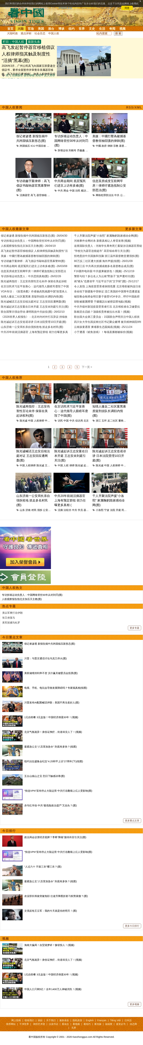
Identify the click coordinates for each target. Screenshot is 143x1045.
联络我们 (29, 1020)
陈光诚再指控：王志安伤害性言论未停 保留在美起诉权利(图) (33, 411)
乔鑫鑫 (81, 150)
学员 (80, 510)
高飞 (8, 75)
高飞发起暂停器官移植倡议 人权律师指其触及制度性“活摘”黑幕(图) (28, 54)
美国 (41, 28)
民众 (124, 510)
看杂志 (65, 1024)
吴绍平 (39, 75)
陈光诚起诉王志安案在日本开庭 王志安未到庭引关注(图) (71, 456)
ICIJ (33, 145)
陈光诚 (23, 420)
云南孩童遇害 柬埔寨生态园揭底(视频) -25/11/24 (103, 327)
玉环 (104, 420)
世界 (82, 28)
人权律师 (39, 420)
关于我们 (51, 1020)
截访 (83, 190)
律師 (110, 145)
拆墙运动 (63, 150)
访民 (77, 190)
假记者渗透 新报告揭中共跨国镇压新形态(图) (49, 643)
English (90, 1020)
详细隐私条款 (65, 8)
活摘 (60, 510)
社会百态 (39, 33)
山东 (22, 510)
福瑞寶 (108, 1024)
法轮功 (67, 510)
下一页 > (87, 367)
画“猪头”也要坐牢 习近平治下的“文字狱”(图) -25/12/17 (106, 281)
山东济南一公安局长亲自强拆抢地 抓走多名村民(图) (33, 500)
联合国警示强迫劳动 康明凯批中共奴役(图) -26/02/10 (33, 311)
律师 (72, 465)
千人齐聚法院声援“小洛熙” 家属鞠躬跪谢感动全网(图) (108, 500)
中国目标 (41, 145)
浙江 (98, 420)
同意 (127, 8)
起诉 (86, 465)
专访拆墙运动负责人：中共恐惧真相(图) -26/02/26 (31, 276)
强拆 (39, 510)
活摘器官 (17, 75)
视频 (122, 28)
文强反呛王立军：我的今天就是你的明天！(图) (50, 910)
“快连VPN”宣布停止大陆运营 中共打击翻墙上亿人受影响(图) (58, 790)
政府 (104, 145)
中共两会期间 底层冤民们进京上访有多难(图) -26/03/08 (34, 266)
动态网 (133, 1024)
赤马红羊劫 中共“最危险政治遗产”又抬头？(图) (50, 805)
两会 (66, 190)
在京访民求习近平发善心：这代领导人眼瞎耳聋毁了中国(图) (71, 411)
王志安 (48, 465)
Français (101, 1020)
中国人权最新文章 (15, 229)
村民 (34, 510)
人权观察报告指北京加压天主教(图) (22, 599)
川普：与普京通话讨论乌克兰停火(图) (45, 658)
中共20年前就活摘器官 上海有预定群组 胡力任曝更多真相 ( (70, 500)
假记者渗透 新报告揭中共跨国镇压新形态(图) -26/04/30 (34, 235)
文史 (92, 28)
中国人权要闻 (12, 107)
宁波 (106, 510)
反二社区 (113, 420)
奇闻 (112, 28)
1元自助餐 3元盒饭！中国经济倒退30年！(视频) (51, 717)
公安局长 (48, 510)
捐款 (40, 1020)
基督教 (123, 145)
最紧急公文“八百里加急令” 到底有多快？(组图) (50, 746)
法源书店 (53, 1024)
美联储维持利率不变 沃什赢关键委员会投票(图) (51, 673)
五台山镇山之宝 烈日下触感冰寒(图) (44, 776)
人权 (66, 465)
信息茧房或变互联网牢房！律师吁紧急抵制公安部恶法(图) (109, 185)
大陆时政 (12, 33)
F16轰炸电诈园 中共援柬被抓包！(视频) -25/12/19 (104, 271)
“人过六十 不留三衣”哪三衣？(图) (42, 866)
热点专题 (9, 606)
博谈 (61, 28)
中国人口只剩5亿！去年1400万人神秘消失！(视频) (53, 989)
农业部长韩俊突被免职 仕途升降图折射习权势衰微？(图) (56, 896)
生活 (102, 28)
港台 (51, 28)
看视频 (76, 1024)
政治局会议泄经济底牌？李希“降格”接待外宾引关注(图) (55, 837)
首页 (10, 28)
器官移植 (29, 75)
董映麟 (122, 420)
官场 (31, 28)
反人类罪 (49, 75)
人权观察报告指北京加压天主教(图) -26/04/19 (28, 245)
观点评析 (26, 33)
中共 (60, 190)
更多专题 (134, 628)
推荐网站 (11, 1024)
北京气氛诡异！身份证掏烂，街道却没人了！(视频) (53, 731)
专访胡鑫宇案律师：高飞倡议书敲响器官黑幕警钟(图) (33, 185)
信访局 (79, 420)
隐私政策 (77, 1020)
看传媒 (97, 1024)
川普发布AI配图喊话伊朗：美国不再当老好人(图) (51, 702)
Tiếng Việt (115, 1020)
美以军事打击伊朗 (12, 612)
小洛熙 (99, 510)
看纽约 (87, 1024)
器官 (86, 510)
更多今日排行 (132, 925)
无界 (73, 1027)
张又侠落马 (8, 617)
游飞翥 (51, 195)
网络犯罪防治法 (105, 195)
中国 (72, 190)
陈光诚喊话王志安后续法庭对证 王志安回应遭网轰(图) (33, 456)
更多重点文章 (132, 820)
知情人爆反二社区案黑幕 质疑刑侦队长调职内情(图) (109, 411)
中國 (98, 145)
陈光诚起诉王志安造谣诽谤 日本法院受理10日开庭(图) (109, 456)
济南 (28, 510)
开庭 (118, 510)
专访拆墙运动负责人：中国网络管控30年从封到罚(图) (71, 141)
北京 (49, 145)
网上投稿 (16, 1020)
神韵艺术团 (39, 1024)
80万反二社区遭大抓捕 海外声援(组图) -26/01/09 (103, 261)
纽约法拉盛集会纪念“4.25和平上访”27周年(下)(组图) (53, 761)
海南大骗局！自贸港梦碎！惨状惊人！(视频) (49, 945)
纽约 (71, 28)
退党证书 (121, 1024)
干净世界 (24, 1024)
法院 (112, 510)
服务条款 (64, 1020)
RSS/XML (134, 107)
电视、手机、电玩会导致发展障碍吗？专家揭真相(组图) (55, 687)
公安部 (124, 195)
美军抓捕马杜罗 (11, 622)
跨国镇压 (25, 145)
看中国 (28, 15)
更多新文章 (133, 229)
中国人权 (53, 33)
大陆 (20, 28)
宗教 (115, 145)
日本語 (128, 1020)
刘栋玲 (72, 150)
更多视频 (134, 1004)
